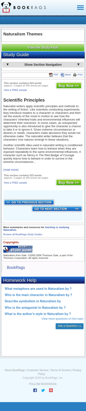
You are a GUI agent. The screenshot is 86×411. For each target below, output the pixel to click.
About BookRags (15, 370)
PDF (53, 74)
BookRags (16, 267)
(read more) (11, 169)
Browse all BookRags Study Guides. (23, 234)
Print (78, 74)
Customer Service (37, 370)
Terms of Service (60, 370)
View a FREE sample (15, 90)
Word (66, 74)
